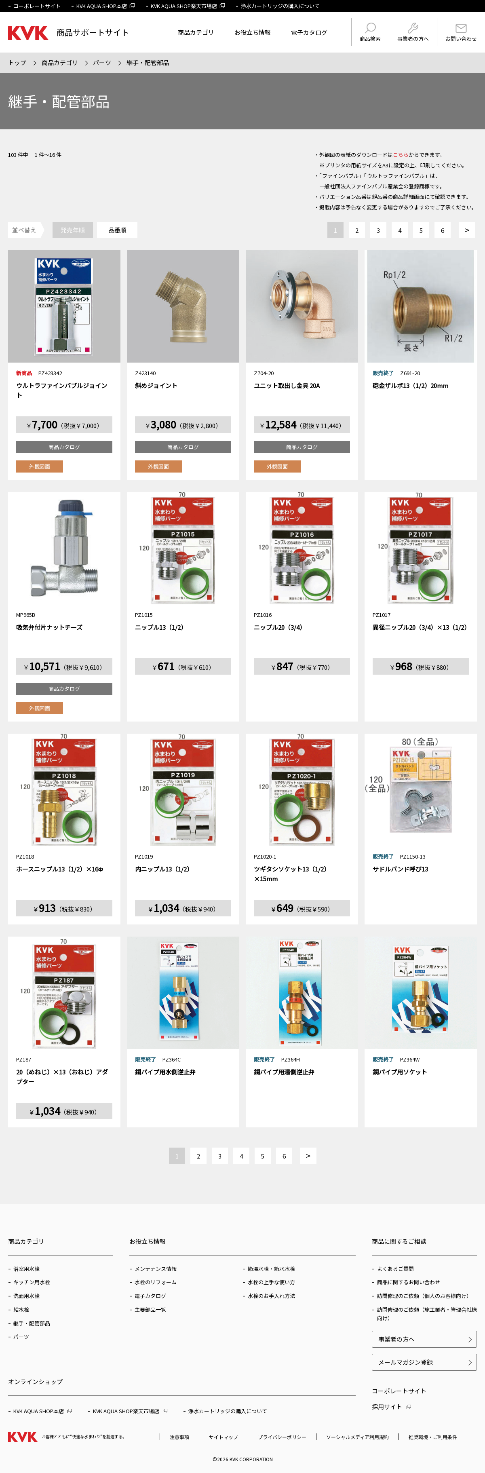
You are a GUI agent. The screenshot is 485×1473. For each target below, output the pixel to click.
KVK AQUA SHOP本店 (105, 6)
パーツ (102, 62)
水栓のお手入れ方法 (271, 1296)
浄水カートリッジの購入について (280, 6)
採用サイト (391, 1406)
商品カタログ (64, 447)
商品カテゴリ (196, 32)
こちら (401, 154)
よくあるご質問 (395, 1269)
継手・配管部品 (148, 62)
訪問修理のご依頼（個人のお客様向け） (424, 1296)
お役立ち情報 (252, 32)
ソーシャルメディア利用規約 (357, 1436)
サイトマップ (223, 1436)
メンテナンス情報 (156, 1269)
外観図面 (39, 466)
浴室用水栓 (26, 1269)
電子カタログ (309, 32)
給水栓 (21, 1309)
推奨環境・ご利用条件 (433, 1436)
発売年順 (73, 230)
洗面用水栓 (26, 1296)
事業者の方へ (413, 32)
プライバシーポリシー (282, 1436)
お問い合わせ (461, 33)
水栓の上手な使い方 (271, 1282)
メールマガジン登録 (405, 1362)
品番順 (117, 230)
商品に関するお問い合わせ (408, 1282)
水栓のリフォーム (156, 1282)
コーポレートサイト (37, 6)
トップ (17, 62)
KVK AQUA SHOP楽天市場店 (188, 6)
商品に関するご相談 (399, 1241)
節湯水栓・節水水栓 (271, 1269)
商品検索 (370, 32)
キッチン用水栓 (31, 1282)
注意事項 (179, 1436)
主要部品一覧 (150, 1309)
